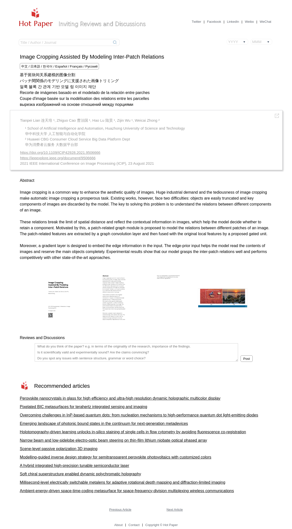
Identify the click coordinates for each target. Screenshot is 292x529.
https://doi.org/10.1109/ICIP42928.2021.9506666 (60, 152)
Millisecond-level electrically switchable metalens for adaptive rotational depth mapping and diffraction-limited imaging (122, 482)
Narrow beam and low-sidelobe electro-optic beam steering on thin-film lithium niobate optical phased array (113, 440)
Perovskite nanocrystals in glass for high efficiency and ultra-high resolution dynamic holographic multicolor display (120, 398)
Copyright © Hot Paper (161, 525)
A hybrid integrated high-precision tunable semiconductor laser (74, 465)
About (118, 525)
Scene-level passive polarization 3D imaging (58, 449)
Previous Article (120, 509)
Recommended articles (62, 386)
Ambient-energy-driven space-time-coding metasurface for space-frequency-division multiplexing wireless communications (127, 491)
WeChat (265, 21)
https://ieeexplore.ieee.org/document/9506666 (58, 158)
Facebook (214, 21)
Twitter (196, 21)
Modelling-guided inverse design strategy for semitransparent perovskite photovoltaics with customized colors (115, 457)
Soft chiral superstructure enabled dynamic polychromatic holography (80, 474)
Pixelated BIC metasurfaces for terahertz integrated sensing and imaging (83, 407)
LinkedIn (233, 21)
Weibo (249, 21)
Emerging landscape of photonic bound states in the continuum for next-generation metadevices (104, 423)
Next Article (175, 509)
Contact (134, 525)
